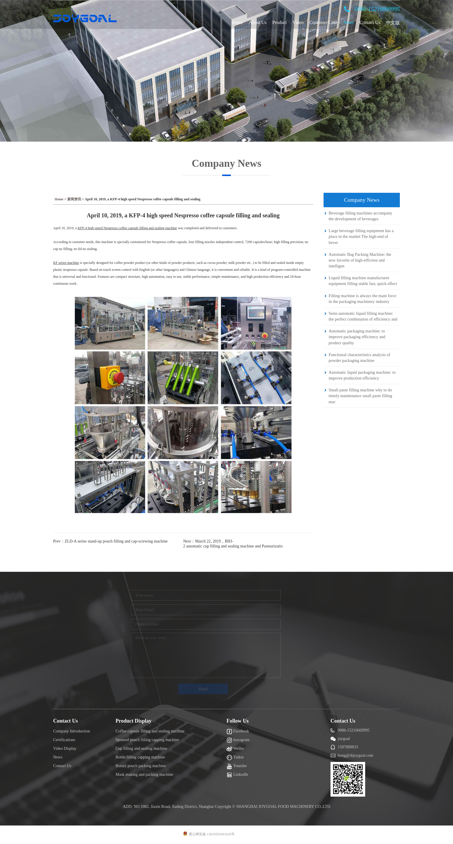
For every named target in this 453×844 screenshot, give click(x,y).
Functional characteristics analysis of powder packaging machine (359, 357)
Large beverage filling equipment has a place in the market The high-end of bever (361, 236)
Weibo (235, 749)
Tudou (235, 757)
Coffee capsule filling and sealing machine (150, 731)
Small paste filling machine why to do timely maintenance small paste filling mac (360, 396)
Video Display (64, 748)
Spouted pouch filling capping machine (147, 740)
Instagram (237, 740)
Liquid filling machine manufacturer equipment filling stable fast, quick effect (363, 280)
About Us (258, 22)
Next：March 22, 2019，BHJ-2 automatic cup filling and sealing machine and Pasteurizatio (233, 543)
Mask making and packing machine (144, 774)
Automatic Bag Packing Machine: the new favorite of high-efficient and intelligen (360, 260)
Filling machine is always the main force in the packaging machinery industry (362, 298)
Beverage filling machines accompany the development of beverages (360, 216)
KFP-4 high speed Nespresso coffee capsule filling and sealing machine (127, 228)
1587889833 (348, 747)
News (348, 22)
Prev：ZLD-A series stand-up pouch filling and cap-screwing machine (110, 541)
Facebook (237, 731)
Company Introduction (71, 731)
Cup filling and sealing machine (141, 748)
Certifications (64, 740)
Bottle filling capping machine (140, 757)
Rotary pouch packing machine (141, 766)
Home (237, 22)
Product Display (133, 721)
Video (298, 22)
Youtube (236, 766)
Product (279, 22)
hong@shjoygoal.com (355, 755)
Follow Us (237, 721)
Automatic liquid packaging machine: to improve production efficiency (362, 375)
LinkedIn (237, 775)
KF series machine (66, 263)
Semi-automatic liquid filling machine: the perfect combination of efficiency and (363, 316)
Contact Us (369, 22)
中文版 (393, 22)
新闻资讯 (74, 199)
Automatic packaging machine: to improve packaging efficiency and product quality (357, 337)
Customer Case (323, 22)
